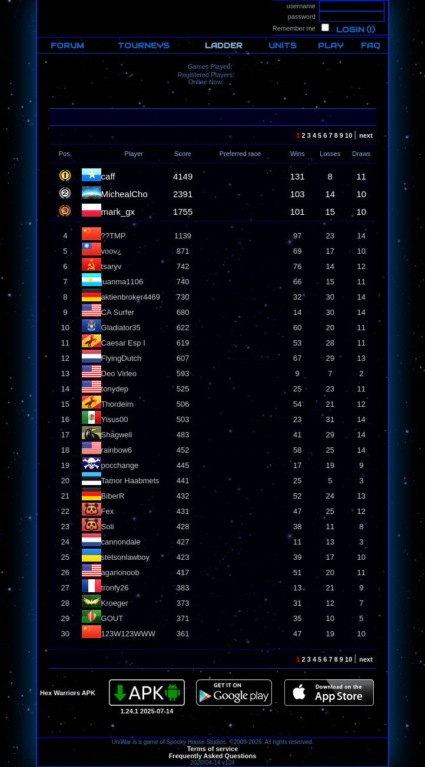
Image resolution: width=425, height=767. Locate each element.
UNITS (282, 46)
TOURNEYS (144, 46)
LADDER (224, 46)
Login (350, 30)
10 (349, 135)
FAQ (370, 46)
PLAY (330, 46)
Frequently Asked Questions (213, 755)
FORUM (67, 46)
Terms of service (212, 748)
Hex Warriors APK (67, 692)
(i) (370, 30)
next (367, 135)
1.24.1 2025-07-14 (146, 711)
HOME (47, 3)
